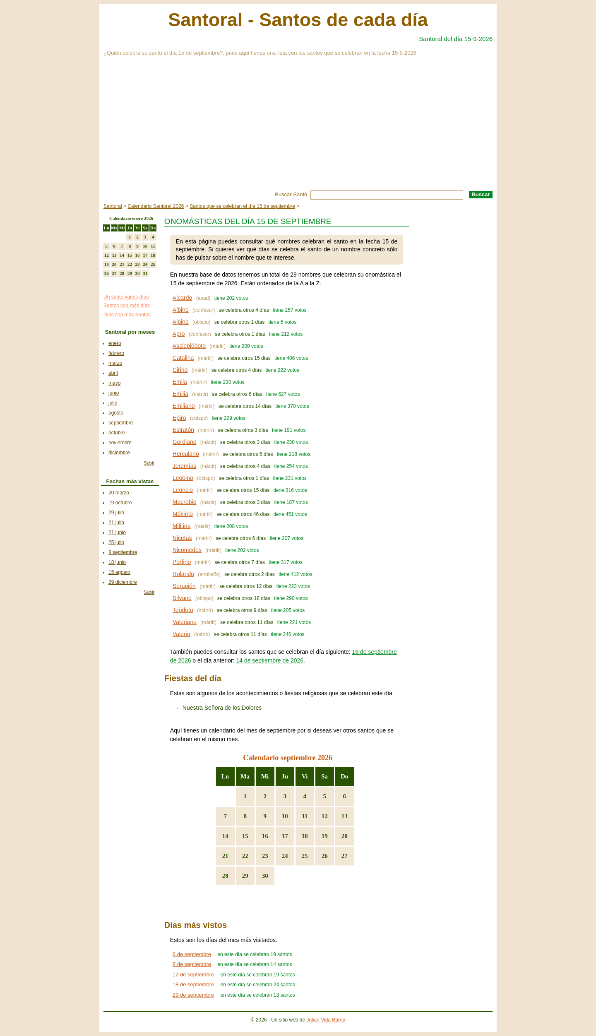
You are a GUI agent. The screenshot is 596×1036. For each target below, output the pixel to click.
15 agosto (119, 572)
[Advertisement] (298, 128)
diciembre (119, 452)
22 (245, 856)
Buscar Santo (291, 194)
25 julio (116, 542)
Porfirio (182, 562)
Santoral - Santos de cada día (298, 19)
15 (245, 836)
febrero (116, 353)
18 (305, 836)
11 (305, 816)
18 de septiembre (193, 984)
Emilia (180, 393)
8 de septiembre (192, 964)
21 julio (116, 522)
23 (265, 856)
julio (112, 403)
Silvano (182, 598)
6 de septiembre (192, 954)
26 (325, 856)
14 (225, 836)
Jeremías (185, 466)
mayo (114, 383)
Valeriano (185, 622)
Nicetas (182, 538)
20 (344, 836)
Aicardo (182, 297)
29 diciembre (122, 582)
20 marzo (118, 493)
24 (285, 856)
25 (305, 856)
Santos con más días (126, 305)
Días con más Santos (127, 315)
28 (225, 875)
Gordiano (185, 441)
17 (285, 836)
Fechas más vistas (130, 481)
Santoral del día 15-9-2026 (456, 38)
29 (245, 875)
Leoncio (183, 490)
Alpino (181, 321)
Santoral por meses (130, 332)
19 (325, 836)
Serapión (184, 586)
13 (344, 816)
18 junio (117, 562)
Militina (182, 526)
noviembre (120, 443)
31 (145, 273)
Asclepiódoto (189, 345)
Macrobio (185, 502)
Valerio (181, 634)
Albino (181, 309)
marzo (115, 363)
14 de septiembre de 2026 (269, 660)
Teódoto (183, 610)
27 (344, 856)
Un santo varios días (126, 297)
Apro (179, 333)
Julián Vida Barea (326, 1020)
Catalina (183, 357)
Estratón (183, 429)
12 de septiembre (193, 974)
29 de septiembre (193, 995)
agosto (115, 413)
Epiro (179, 417)
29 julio (116, 513)
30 (265, 875)
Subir (149, 462)
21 (225, 856)
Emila (180, 381)
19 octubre (120, 503)
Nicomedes (187, 550)
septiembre (120, 423)
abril (113, 373)
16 (265, 836)
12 (325, 816)
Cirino (180, 369)
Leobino (183, 478)
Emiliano (184, 405)
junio (113, 393)
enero (114, 343)
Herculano (186, 454)
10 (285, 816)
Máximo (183, 514)
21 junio (117, 532)
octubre (116, 433)
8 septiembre (122, 552)
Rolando (183, 574)
